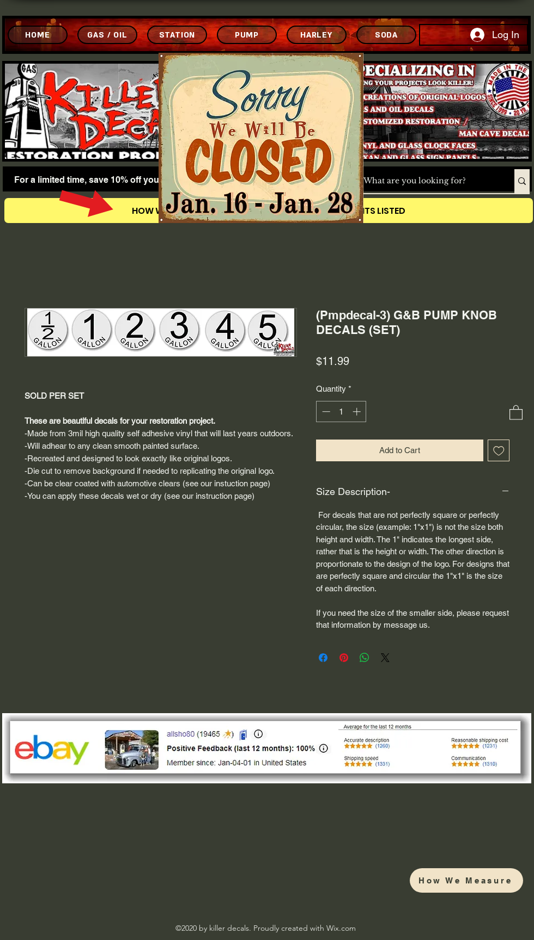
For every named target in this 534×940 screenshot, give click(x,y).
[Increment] (357, 411)
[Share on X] (385, 657)
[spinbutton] (341, 411)
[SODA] (386, 35)
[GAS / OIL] (107, 35)
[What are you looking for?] (427, 181)
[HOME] (38, 35)
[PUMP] (247, 35)
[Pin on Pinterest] (343, 657)
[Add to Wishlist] (499, 451)
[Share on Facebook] (323, 657)
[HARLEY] (317, 35)
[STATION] (177, 35)
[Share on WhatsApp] (364, 657)
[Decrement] (325, 411)
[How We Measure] (466, 880)
